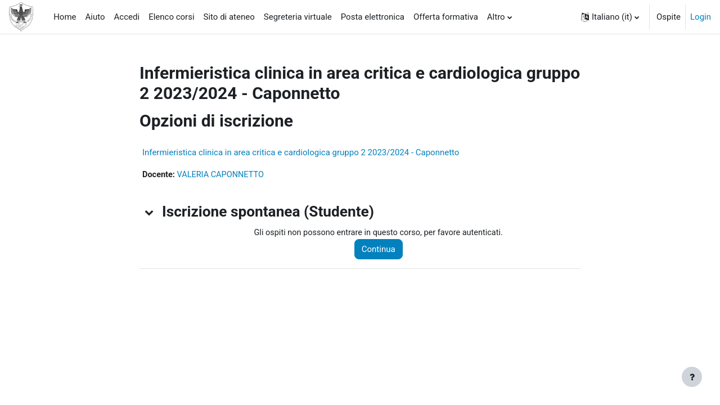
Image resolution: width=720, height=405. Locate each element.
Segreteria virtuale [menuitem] (298, 17)
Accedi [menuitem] (127, 17)
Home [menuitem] (64, 17)
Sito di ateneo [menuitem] (229, 17)
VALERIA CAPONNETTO (223, 175)
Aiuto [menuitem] (95, 17)
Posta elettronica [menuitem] (372, 17)
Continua (383, 250)
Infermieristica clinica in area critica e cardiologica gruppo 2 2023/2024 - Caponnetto (300, 152)
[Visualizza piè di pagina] (692, 377)
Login (700, 17)
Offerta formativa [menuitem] (445, 17)
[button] (610, 17)
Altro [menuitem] (496, 17)
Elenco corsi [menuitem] (171, 17)
